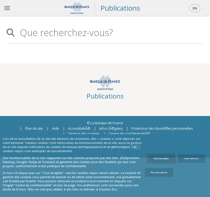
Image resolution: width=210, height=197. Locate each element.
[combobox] (108, 32)
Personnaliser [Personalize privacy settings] (159, 172)
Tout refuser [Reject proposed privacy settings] (191, 158)
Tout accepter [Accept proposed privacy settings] (161, 158)
